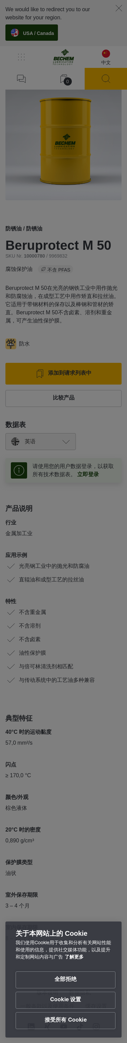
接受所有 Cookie (66, 1020)
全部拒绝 (66, 980)
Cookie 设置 (65, 1000)
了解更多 (74, 957)
